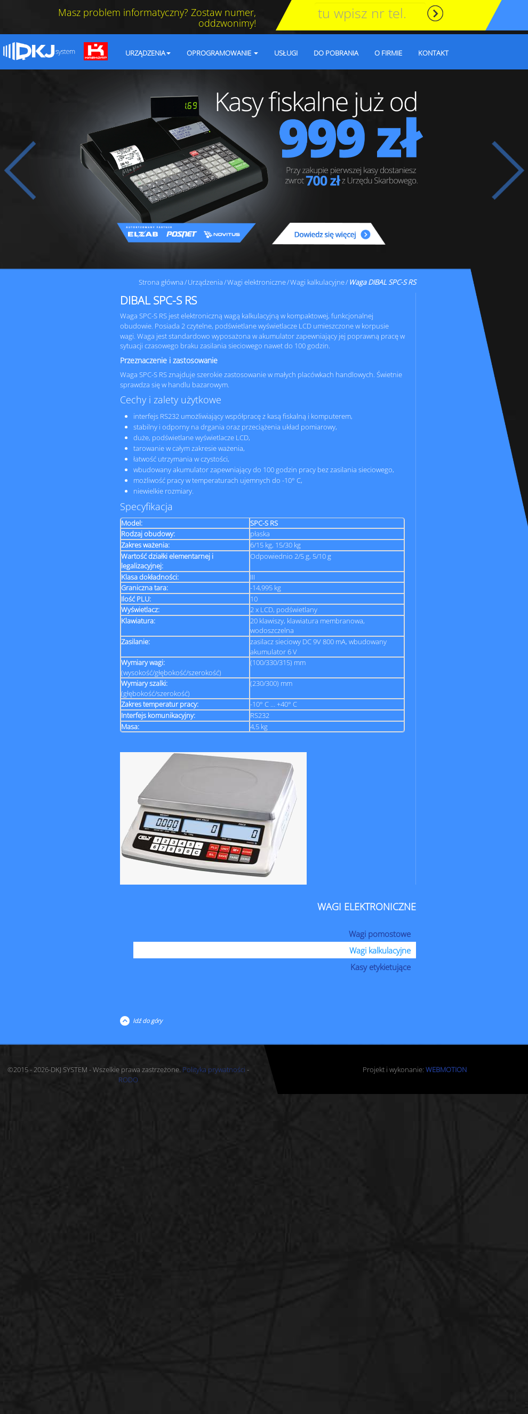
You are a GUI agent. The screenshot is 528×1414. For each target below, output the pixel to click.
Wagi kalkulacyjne (317, 282)
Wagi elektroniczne (256, 282)
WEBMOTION (446, 1069)
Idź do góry (146, 1021)
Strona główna (161, 282)
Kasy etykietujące (380, 967)
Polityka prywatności (213, 1069)
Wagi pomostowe (380, 933)
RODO (128, 1079)
